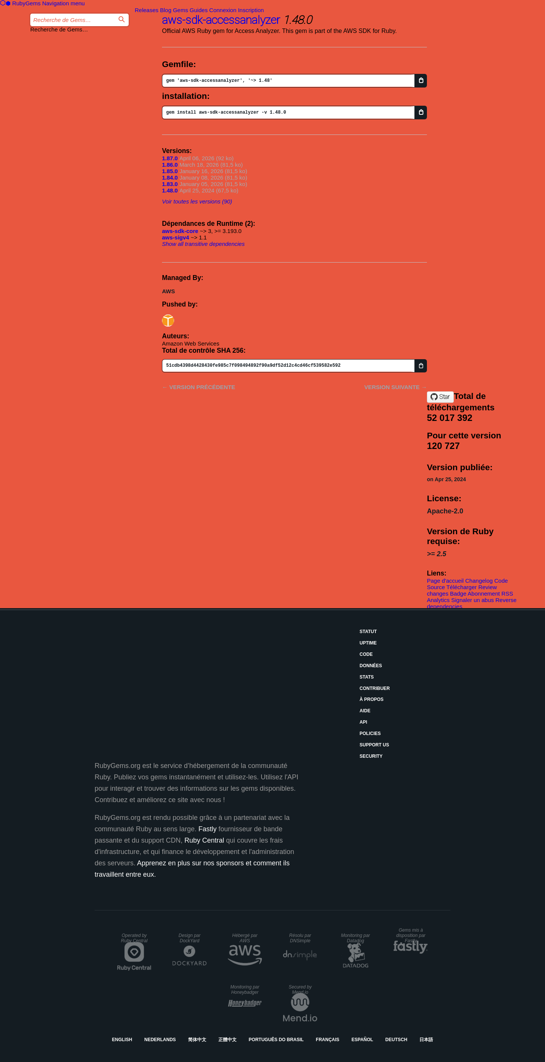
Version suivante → (395, 387)
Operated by (134, 938)
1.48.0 (170, 190)
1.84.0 (170, 177)
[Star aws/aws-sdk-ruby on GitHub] (440, 397)
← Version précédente (198, 387)
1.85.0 (170, 171)
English (122, 1039)
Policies (370, 733)
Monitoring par (355, 938)
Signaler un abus (472, 600)
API (363, 722)
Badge (458, 593)
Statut (368, 631)
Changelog (479, 580)
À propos (371, 699)
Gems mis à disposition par (410, 935)
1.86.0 (170, 164)
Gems (180, 10)
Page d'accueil (445, 580)
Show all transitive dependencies (203, 244)
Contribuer (375, 688)
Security (371, 756)
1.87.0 (170, 158)
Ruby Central (204, 840)
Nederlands (160, 1039)
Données (371, 665)
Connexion (223, 10)
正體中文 (227, 1039)
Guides (199, 10)
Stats (367, 677)
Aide (365, 710)
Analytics (438, 600)
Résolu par (300, 938)
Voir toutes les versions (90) (197, 201)
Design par (190, 938)
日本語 (426, 1039)
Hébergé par (245, 938)
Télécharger (461, 587)
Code (366, 654)
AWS (168, 291)
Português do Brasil (276, 1039)
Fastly (207, 829)
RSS (507, 593)
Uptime (368, 643)
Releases (147, 10)
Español (362, 1039)
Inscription (251, 10)
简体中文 (197, 1039)
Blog (165, 10)
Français (327, 1039)
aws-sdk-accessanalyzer (221, 20)
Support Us (374, 745)
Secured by (300, 989)
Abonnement (484, 593)
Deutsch (396, 1039)
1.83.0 (170, 184)
